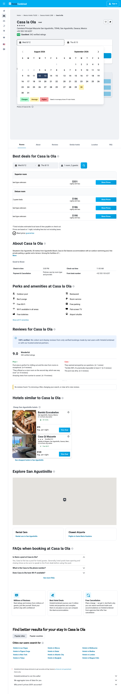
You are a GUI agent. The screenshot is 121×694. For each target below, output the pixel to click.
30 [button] (23, 93)
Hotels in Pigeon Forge (21, 651)
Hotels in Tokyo (19, 658)
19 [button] (40, 81)
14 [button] (51, 76)
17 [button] (28, 81)
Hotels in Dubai (53, 651)
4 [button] (33, 70)
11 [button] (34, 76)
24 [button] (28, 87)
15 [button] (57, 76)
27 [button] (45, 87)
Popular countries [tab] (36, 636)
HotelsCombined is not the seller (65, 676)
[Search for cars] (4, 20)
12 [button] (40, 76)
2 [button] (22, 70)
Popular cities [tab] (20, 636)
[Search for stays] (4, 16)
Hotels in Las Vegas (20, 648)
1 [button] (56, 64)
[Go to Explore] (4, 30)
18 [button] (34, 81)
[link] (29, 460)
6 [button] (45, 70)
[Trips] (4, 37)
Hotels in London (88, 655)
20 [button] (45, 81)
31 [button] (28, 93)
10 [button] (28, 76)
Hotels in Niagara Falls (90, 658)
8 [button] (56, 70)
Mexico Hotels (28, 15)
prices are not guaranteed (63, 669)
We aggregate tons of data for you (65, 680)
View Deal (64, 430)
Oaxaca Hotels (44, 15)
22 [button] (57, 81)
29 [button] (57, 87)
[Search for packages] (4, 25)
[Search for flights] (4, 11)
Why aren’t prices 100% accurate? (65, 684)
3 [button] (28, 70)
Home (19, 15)
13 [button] (45, 76)
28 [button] (51, 87)
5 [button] (39, 70)
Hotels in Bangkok (54, 658)
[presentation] (32, 107)
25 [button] (34, 87)
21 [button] (51, 81)
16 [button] (23, 81)
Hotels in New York (20, 655)
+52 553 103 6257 (24, 31)
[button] (4, 3)
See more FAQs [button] (49, 578)
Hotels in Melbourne (89, 648)
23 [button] (23, 87)
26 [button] (40, 87)
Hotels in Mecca (54, 648)
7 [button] (50, 70)
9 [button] (22, 76)
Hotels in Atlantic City (56, 655)
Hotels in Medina (88, 651)
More (15, 255)
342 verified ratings (38, 34)
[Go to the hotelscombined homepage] (18, 3)
